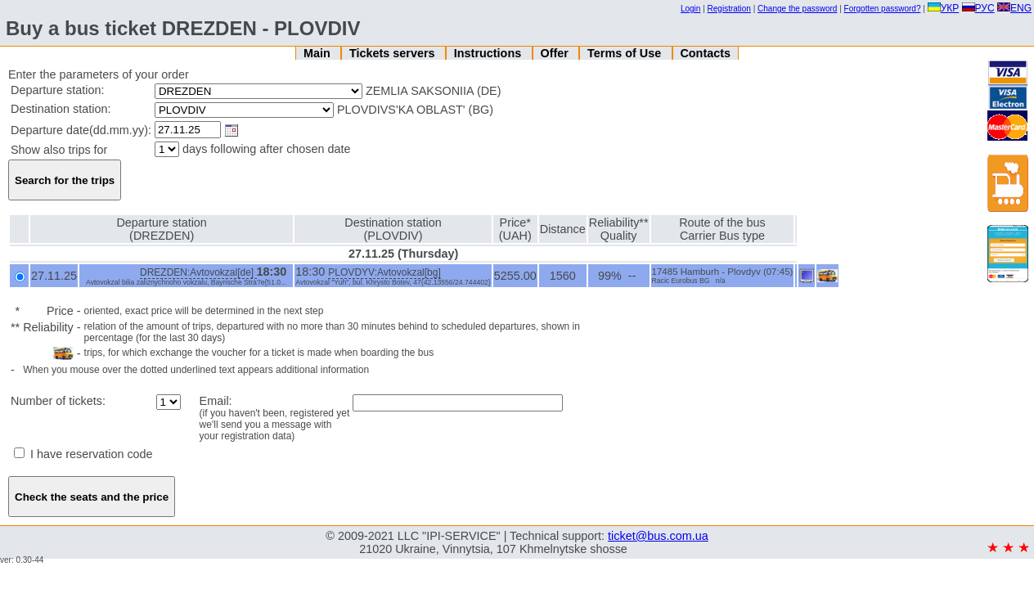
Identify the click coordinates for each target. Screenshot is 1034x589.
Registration (729, 8)
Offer (555, 53)
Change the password (797, 8)
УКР (944, 8)
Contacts (705, 53)
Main (318, 53)
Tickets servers (393, 53)
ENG (1014, 8)
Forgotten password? (882, 8)
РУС (978, 8)
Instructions (489, 53)
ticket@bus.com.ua (658, 535)
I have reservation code (83, 454)
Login (690, 8)
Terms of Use (625, 53)
